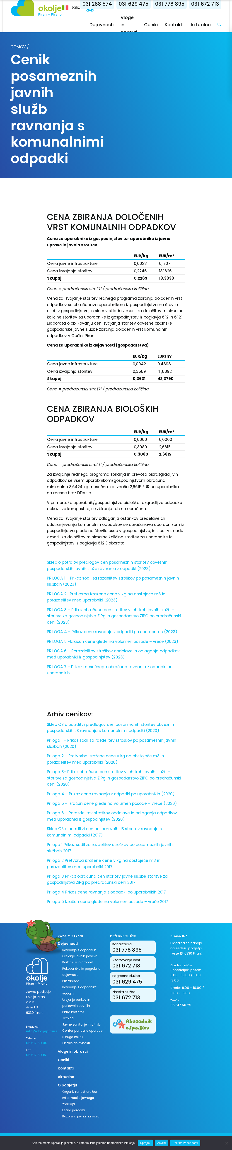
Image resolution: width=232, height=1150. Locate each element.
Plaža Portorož (73, 1012)
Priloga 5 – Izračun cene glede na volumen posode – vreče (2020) (112, 803)
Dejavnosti (101, 24)
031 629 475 (133, 3)
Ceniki (151, 24)
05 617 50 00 (36, 1043)
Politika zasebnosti (185, 1143)
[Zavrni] (226, 1143)
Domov (18, 47)
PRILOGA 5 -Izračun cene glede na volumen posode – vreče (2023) (112, 641)
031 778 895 (169, 3)
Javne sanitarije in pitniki (81, 1024)
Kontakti (174, 24)
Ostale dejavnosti (76, 1043)
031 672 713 (205, 3)
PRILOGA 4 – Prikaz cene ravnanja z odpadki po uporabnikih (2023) (112, 631)
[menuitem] (73, 7)
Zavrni (161, 1143)
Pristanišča (70, 981)
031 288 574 (97, 3)
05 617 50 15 (36, 1055)
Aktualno (200, 24)
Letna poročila (73, 1110)
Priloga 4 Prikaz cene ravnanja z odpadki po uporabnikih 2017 (106, 892)
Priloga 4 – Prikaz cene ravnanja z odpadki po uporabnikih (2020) (110, 794)
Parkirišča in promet (78, 962)
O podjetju (67, 1085)
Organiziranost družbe (79, 1091)
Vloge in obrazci (73, 1051)
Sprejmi (145, 1143)
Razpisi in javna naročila (80, 1116)
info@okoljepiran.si (38, 1031)
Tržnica (68, 1018)
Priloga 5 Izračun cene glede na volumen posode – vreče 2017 (107, 901)
